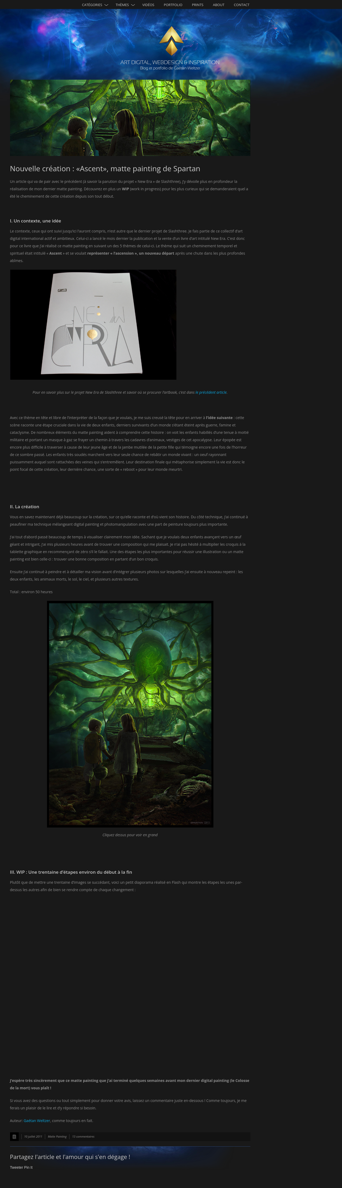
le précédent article (211, 392)
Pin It (28, 1167)
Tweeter (16, 1167)
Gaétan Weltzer (37, 1120)
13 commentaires (83, 1136)
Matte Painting (57, 1136)
